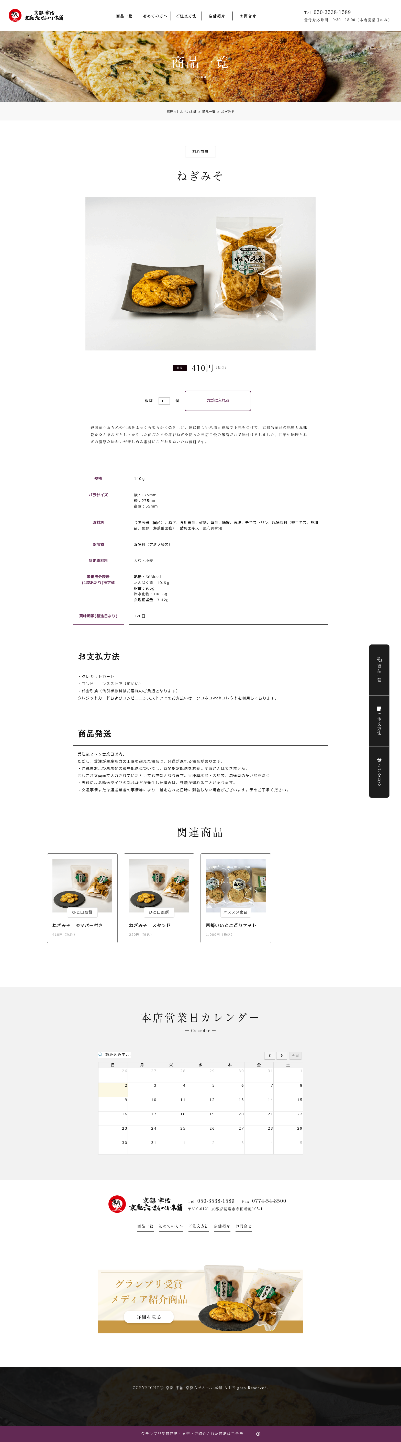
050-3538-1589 (216, 1200)
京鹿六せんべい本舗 (182, 111)
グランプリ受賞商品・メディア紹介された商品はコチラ (192, 1434)
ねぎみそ (226, 111)
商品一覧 (124, 16)
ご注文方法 (186, 16)
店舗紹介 (217, 16)
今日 (295, 1055)
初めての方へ (155, 16)
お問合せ (248, 16)
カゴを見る (379, 775)
